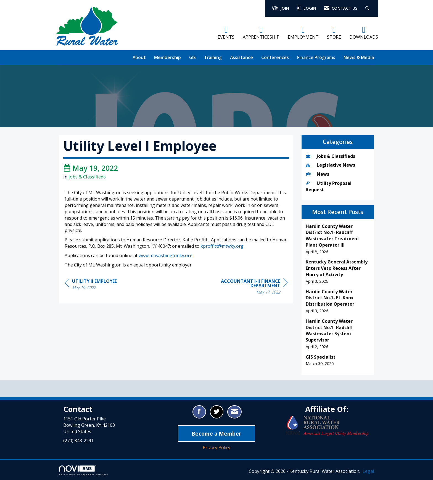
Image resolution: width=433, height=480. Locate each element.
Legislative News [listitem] (330, 165)
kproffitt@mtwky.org (222, 246)
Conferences (275, 57)
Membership (167, 57)
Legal (368, 471)
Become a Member (216, 433)
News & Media (359, 57)
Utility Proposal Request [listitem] (329, 186)
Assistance (241, 57)
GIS (192, 57)
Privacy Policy (216, 447)
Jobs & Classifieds (87, 177)
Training (213, 57)
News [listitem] (317, 174)
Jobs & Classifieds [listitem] (330, 156)
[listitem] (338, 239)
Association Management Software (83, 470)
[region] (246, 287)
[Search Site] (368, 8)
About (139, 57)
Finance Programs (316, 57)
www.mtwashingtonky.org (165, 255)
